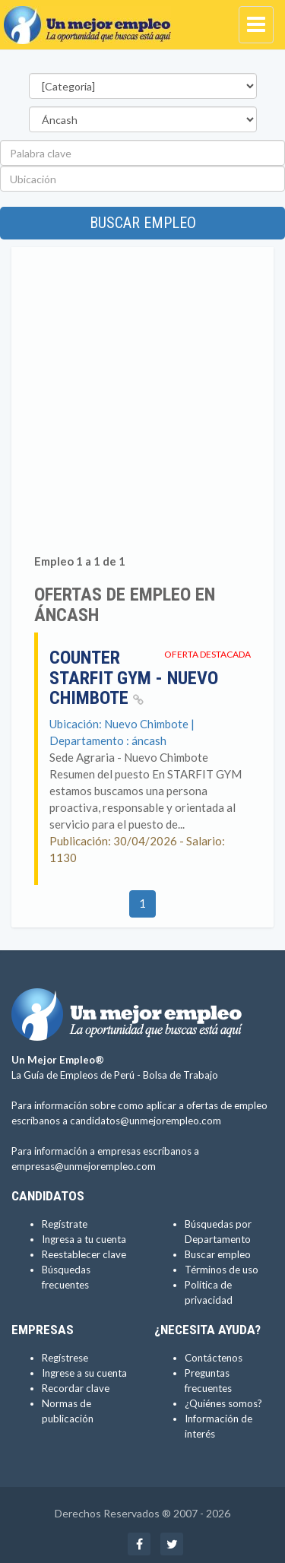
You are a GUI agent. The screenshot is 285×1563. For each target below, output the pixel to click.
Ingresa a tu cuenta (84, 1239)
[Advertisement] (142, 403)
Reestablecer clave (84, 1254)
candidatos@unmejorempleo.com (145, 1120)
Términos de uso (221, 1269)
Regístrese (65, 1358)
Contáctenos (213, 1358)
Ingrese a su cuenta (84, 1373)
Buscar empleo (143, 223)
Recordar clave (75, 1388)
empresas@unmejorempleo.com (83, 1166)
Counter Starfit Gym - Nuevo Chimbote (133, 678)
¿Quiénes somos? (223, 1403)
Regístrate (64, 1224)
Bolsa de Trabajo (180, 1075)
